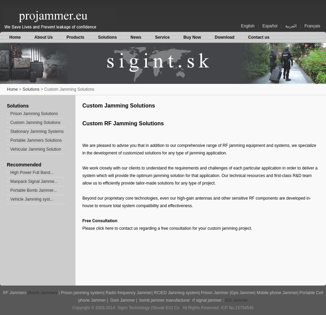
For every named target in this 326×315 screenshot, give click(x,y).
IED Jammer (236, 300)
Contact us (258, 37)
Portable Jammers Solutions (36, 140)
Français (312, 26)
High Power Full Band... (32, 172)
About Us (43, 37)
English (247, 26)
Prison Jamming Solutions (34, 113)
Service (162, 37)
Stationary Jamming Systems (36, 131)
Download (224, 37)
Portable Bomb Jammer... (33, 190)
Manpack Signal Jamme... (34, 181)
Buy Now (192, 37)
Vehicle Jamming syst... (31, 199)
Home (15, 37)
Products (75, 37)
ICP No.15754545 (237, 307)
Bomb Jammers (42, 292)
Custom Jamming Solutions (35, 122)
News (135, 37)
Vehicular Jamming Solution (35, 149)
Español (270, 26)
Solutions (107, 37)
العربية (290, 26)
